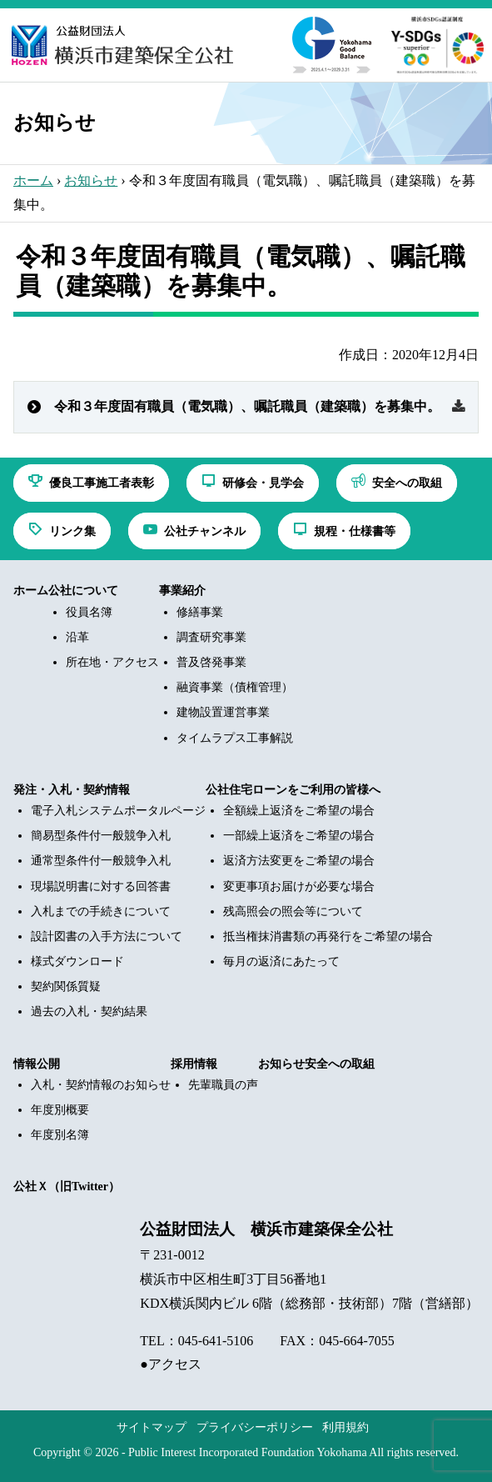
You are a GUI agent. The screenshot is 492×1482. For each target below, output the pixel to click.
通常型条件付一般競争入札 (101, 860)
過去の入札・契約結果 (89, 1011)
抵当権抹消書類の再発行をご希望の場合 (328, 936)
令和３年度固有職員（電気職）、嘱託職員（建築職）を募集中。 (247, 406)
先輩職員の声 (223, 1085)
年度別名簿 (60, 1135)
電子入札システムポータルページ (118, 810)
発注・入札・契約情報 (71, 790)
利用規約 (345, 1427)
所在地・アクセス (112, 662)
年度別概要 (60, 1110)
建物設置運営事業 (223, 712)
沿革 (77, 637)
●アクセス (170, 1364)
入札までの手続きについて (101, 911)
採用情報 (194, 1064)
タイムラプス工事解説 (234, 738)
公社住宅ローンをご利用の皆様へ (293, 790)
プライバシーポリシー (254, 1427)
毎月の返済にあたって (281, 961)
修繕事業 (199, 612)
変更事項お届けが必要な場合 (299, 886)
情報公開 (36, 1064)
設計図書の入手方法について (106, 936)
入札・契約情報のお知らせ (101, 1085)
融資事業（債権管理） (234, 687)
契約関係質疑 (66, 986)
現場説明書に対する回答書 (101, 886)
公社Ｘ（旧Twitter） (66, 1186)
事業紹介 (182, 590)
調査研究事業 (211, 637)
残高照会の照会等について (293, 911)
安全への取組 (340, 1064)
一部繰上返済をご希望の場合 (299, 835)
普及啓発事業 (211, 662)
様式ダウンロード (77, 961)
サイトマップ (151, 1427)
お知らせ (90, 180)
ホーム (33, 180)
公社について (83, 590)
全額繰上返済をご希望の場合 (299, 810)
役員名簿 (89, 612)
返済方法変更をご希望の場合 (299, 860)
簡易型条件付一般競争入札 (101, 835)
